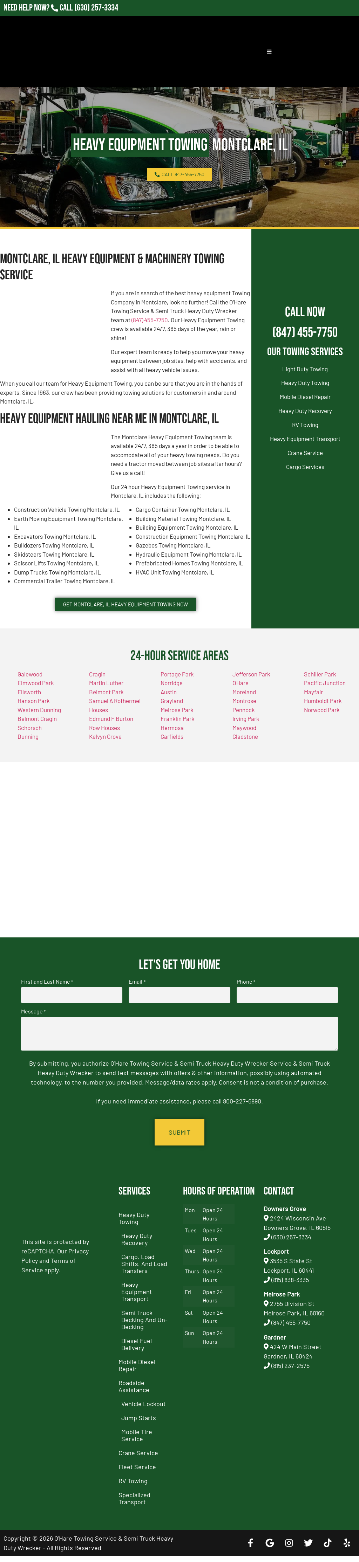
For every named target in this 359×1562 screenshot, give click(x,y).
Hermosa (172, 738)
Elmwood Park (36, 694)
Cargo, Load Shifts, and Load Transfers (144, 1269)
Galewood (30, 685)
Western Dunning (39, 720)
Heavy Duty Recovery (305, 410)
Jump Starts (138, 1423)
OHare (240, 694)
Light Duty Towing (305, 368)
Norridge (172, 694)
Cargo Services (305, 466)
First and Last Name (47, 993)
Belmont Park (106, 703)
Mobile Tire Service (136, 1441)
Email (137, 993)
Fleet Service (137, 1473)
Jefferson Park (251, 685)
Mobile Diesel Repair (305, 396)
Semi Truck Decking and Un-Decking (144, 1325)
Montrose (244, 712)
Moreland (244, 703)
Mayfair (313, 703)
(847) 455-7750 (149, 319)
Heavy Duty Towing (305, 382)
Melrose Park (177, 720)
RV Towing (305, 424)
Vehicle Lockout (143, 1409)
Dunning (28, 747)
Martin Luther (106, 694)
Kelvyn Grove (105, 747)
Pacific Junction (325, 694)
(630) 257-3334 (291, 1243)
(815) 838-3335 (290, 1285)
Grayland (172, 712)
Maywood (244, 738)
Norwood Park (322, 720)
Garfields (172, 747)
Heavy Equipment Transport (305, 438)
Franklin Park (178, 730)
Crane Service (305, 452)
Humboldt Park (323, 712)
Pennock (243, 720)
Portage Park (177, 685)
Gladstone (245, 747)
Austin (169, 703)
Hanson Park (34, 712)
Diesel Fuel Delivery (136, 1350)
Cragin (97, 685)
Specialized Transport (134, 1504)
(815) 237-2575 (290, 1371)
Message (33, 1020)
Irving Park (245, 730)
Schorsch (30, 738)
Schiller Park (320, 685)
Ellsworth (29, 703)
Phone (246, 993)
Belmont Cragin (37, 730)
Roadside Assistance (133, 1392)
